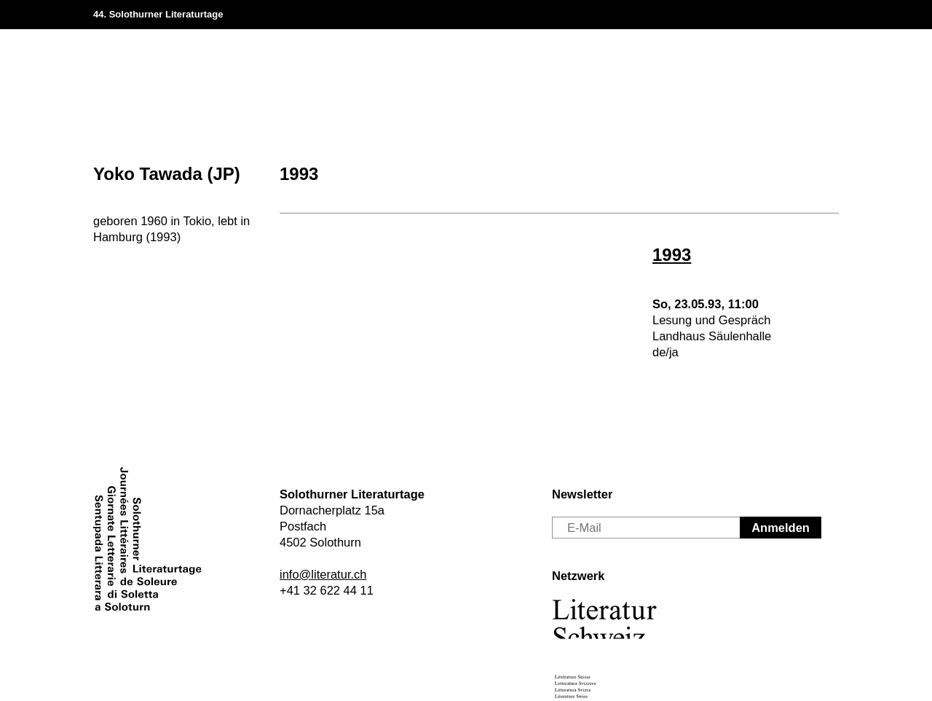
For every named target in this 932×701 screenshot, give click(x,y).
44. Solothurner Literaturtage (158, 14)
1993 (299, 174)
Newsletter (582, 494)
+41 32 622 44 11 (327, 590)
